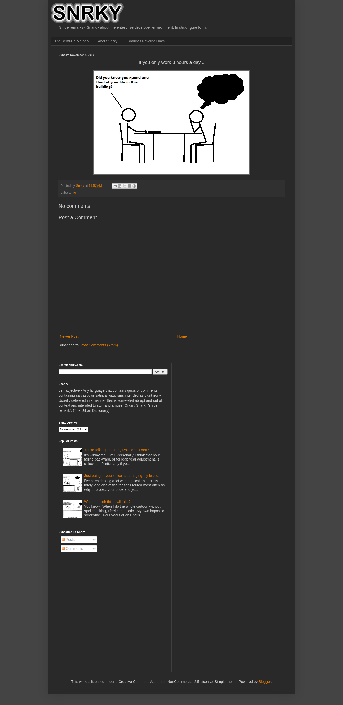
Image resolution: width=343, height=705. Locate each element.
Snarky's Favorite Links (146, 41)
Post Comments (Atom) (99, 345)
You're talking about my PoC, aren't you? (116, 450)
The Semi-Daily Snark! (72, 41)
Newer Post (69, 336)
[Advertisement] (215, 395)
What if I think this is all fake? (107, 502)
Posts (68, 539)
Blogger (265, 682)
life (74, 192)
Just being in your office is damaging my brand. (121, 476)
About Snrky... (109, 41)
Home (182, 336)
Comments (72, 548)
